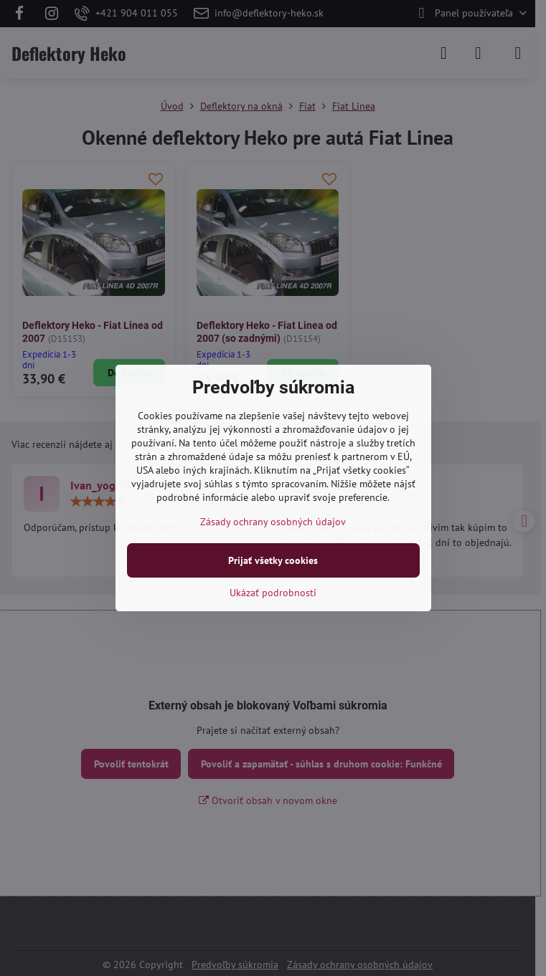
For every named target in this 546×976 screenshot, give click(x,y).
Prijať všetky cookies (273, 560)
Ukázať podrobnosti (273, 592)
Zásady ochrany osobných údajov (273, 521)
